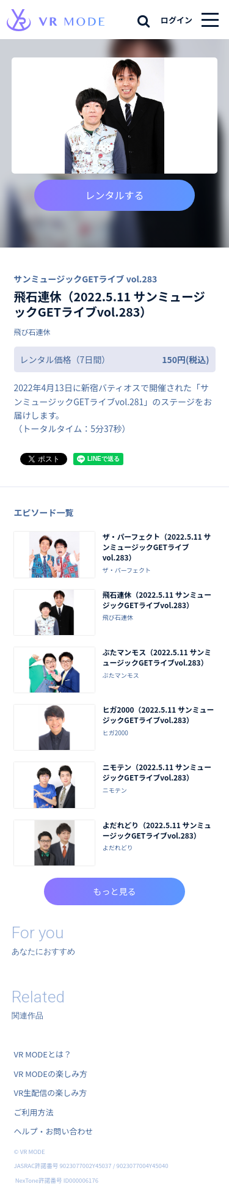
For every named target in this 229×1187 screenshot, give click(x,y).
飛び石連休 (32, 331)
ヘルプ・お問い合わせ (53, 1131)
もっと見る (114, 891)
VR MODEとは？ (42, 1054)
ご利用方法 (34, 1112)
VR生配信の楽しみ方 (50, 1092)
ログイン (176, 20)
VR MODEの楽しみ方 (50, 1073)
